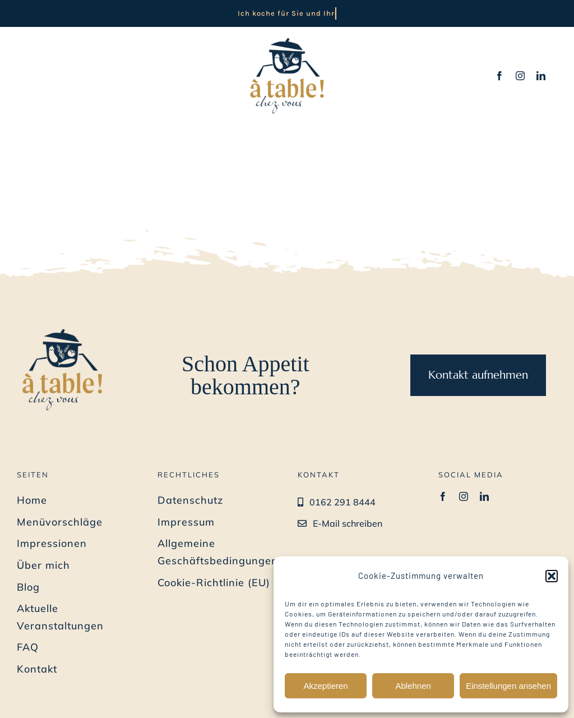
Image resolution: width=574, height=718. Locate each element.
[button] (551, 576)
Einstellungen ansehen (508, 686)
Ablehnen (412, 686)
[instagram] (520, 75)
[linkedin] (541, 75)
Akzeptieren (325, 686)
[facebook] (499, 75)
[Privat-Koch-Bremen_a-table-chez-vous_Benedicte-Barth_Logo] (287, 38)
